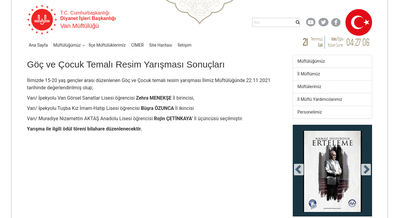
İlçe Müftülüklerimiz (107, 45)
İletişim (185, 45)
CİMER (137, 45)
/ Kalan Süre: (335, 42)
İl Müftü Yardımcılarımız (320, 99)
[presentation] (299, 169)
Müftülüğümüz (67, 45)
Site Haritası (160, 45)
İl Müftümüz (309, 73)
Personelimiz (310, 112)
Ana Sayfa (38, 45)
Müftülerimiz (310, 86)
